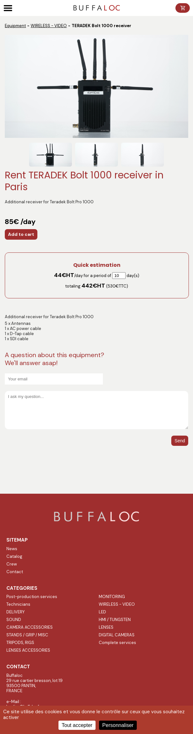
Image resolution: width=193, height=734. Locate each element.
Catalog (14, 556)
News (11, 548)
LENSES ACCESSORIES (28, 650)
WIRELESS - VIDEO (49, 25)
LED (102, 612)
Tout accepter (77, 725)
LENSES (106, 627)
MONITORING (112, 596)
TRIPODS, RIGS (20, 642)
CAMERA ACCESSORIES (29, 627)
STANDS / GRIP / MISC (27, 635)
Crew (11, 564)
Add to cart (21, 234)
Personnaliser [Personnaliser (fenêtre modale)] (118, 725)
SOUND (13, 619)
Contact (14, 571)
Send (179, 440)
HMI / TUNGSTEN (115, 619)
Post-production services (31, 596)
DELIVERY (15, 612)
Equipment (15, 25)
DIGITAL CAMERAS (117, 635)
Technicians (18, 604)
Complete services (117, 642)
